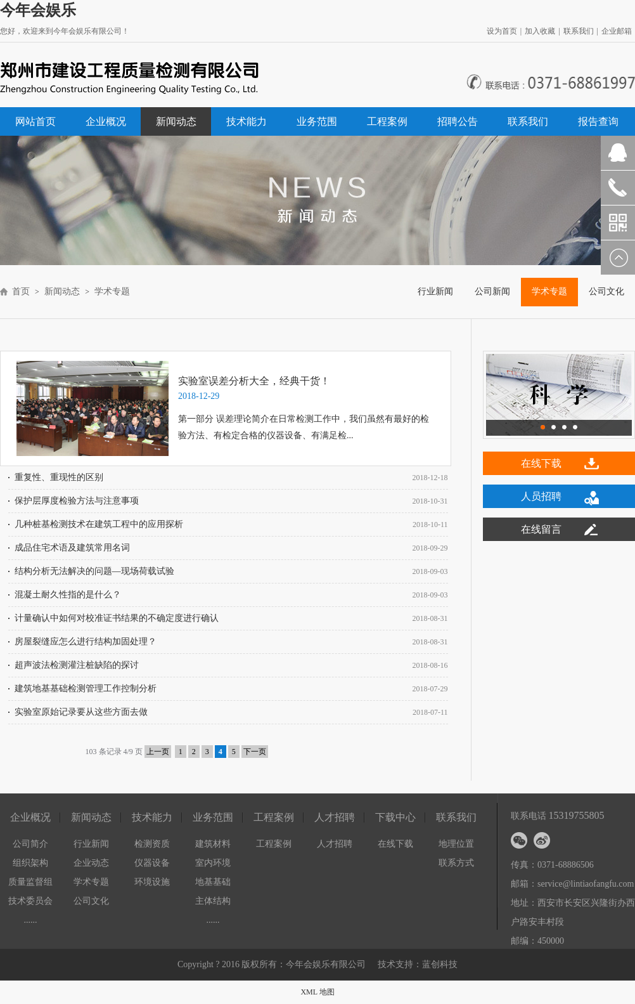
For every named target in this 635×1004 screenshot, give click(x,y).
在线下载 (541, 463)
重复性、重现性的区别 (59, 477)
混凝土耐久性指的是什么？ (68, 594)
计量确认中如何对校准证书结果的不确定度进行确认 (117, 618)
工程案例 (387, 121)
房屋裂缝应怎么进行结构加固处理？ (86, 641)
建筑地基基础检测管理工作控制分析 (86, 688)
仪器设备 (152, 863)
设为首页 (502, 31)
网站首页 (35, 121)
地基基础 (213, 882)
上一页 (157, 751)
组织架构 (30, 863)
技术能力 (246, 121)
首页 (21, 291)
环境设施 (152, 882)
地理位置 (456, 844)
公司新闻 (492, 291)
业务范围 (317, 121)
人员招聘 (541, 496)
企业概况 (106, 121)
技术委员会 (30, 901)
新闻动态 (176, 121)
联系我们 (578, 31)
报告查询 (598, 121)
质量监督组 (30, 882)
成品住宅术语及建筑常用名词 (72, 547)
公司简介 (30, 844)
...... (30, 920)
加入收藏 (540, 31)
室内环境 (213, 863)
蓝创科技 (440, 964)
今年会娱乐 (38, 10)
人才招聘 (334, 844)
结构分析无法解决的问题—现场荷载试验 (94, 571)
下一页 (254, 751)
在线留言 (541, 529)
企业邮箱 (616, 31)
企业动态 (91, 863)
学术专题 (113, 291)
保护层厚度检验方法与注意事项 (77, 500)
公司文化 (91, 901)
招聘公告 (457, 121)
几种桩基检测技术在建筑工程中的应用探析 (99, 524)
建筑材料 (213, 844)
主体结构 (213, 901)
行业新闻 (435, 291)
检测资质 (152, 844)
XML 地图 (317, 992)
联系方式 (456, 863)
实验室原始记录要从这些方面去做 (81, 712)
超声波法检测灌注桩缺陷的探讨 (77, 665)
